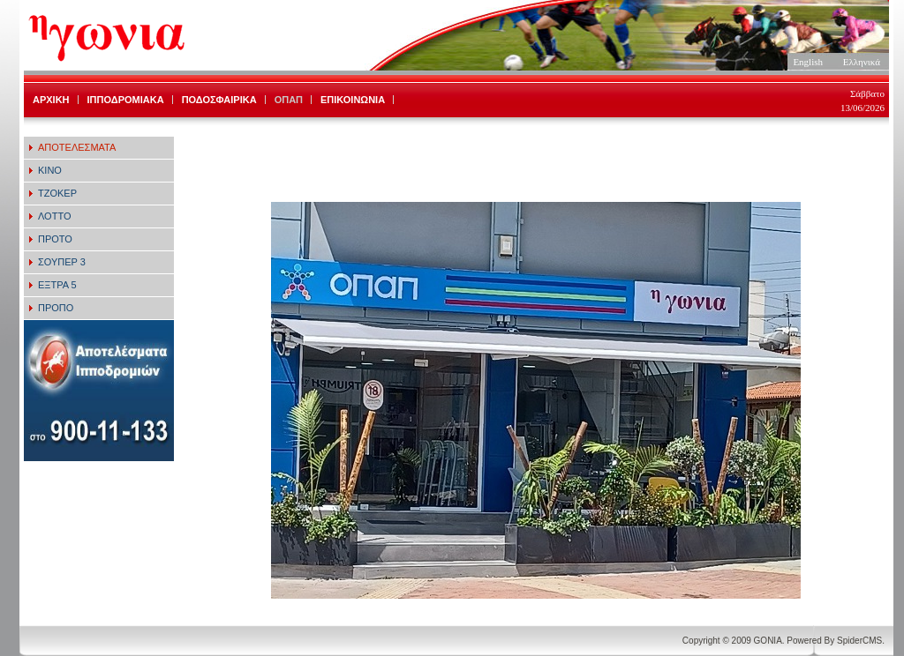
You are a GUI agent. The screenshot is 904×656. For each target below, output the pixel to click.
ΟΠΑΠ (289, 99)
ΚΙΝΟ (50, 170)
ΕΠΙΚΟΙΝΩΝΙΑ (352, 99)
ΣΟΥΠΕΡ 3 (62, 262)
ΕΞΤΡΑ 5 (57, 285)
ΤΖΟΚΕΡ (57, 193)
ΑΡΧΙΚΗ (51, 99)
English (808, 61)
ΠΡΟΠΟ (55, 307)
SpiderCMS (859, 640)
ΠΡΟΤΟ (55, 239)
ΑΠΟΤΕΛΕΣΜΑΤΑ (77, 147)
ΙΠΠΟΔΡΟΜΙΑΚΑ (125, 99)
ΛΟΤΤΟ (54, 216)
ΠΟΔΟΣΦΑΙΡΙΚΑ (219, 99)
